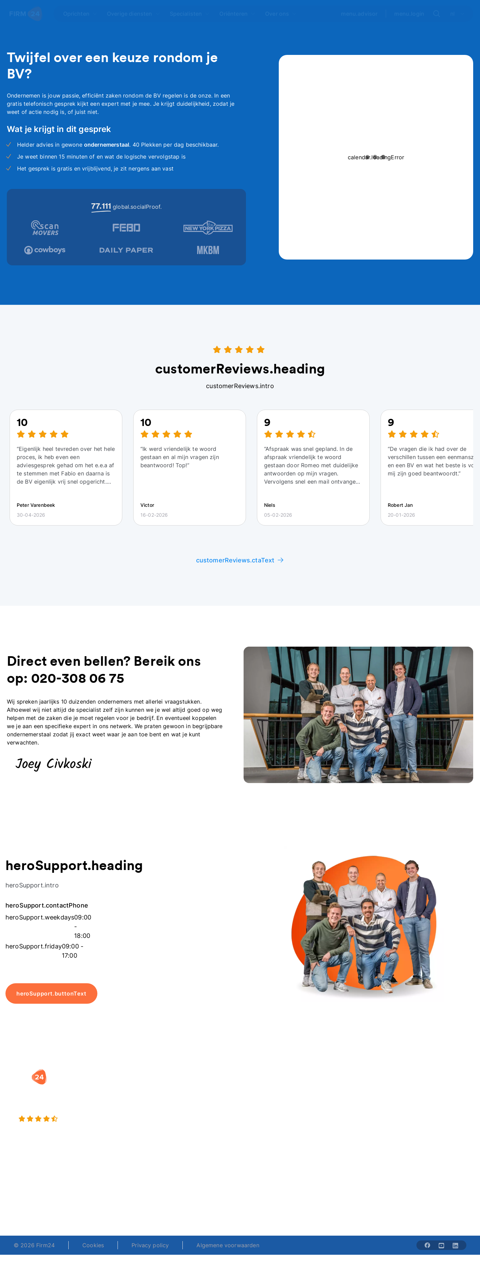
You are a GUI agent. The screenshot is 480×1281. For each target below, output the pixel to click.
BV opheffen (183, 1127)
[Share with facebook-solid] (427, 1245)
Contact (416, 1127)
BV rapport (261, 1127)
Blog (412, 1087)
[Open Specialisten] (190, 13)
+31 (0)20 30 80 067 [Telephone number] (198, 1198)
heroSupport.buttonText (51, 993)
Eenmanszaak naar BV (196, 1114)
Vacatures (339, 1100)
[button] (197, 1073)
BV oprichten (184, 1087)
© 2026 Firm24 (34, 1245)
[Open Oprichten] (80, 13)
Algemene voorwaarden (227, 1245)
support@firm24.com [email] (273, 1198)
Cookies (93, 1245)
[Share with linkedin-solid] (455, 1245)
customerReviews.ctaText (240, 560)
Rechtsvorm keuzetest (275, 1087)
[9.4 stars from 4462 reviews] (87, 1119)
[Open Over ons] (281, 13)
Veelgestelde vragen (433, 1100)
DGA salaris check (270, 1100)
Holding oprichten (190, 1100)
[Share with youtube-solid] (441, 1245)
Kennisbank (421, 1114)
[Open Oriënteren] (237, 13)
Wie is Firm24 (344, 1087)
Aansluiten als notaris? (355, 1114)
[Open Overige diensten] (133, 13)
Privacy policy (150, 1245)
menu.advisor (359, 13)
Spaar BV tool (264, 1114)
